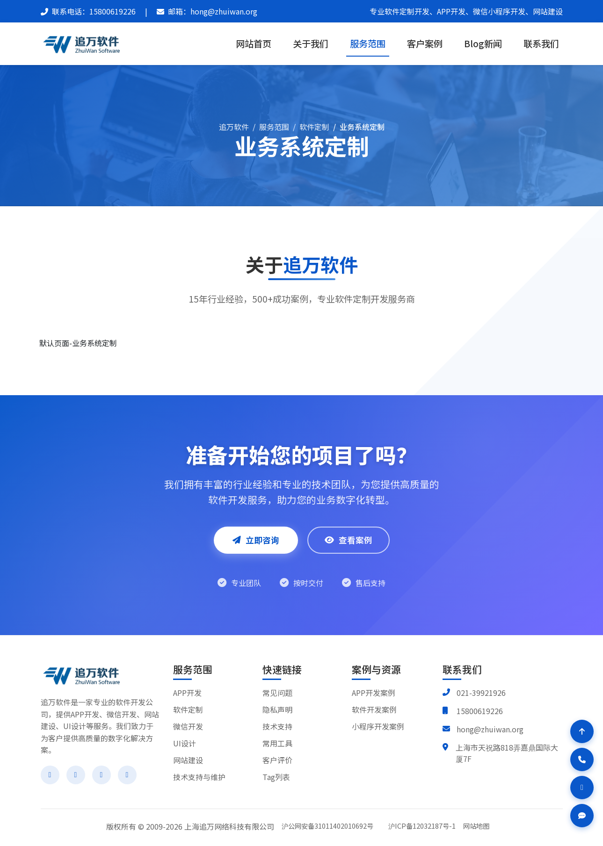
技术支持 (277, 726)
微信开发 (188, 726)
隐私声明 (277, 709)
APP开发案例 (373, 692)
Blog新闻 (483, 43)
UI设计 (184, 743)
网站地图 (476, 826)
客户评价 (277, 760)
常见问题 (277, 692)
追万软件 (234, 126)
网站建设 (188, 760)
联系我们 (541, 43)
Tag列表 (276, 776)
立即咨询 (255, 540)
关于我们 (310, 43)
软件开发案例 (374, 709)
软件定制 (314, 126)
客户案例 (425, 43)
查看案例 (348, 540)
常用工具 (277, 743)
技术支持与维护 (199, 776)
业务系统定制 (362, 126)
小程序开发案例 (378, 726)
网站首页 (253, 43)
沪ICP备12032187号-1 (422, 826)
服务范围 (367, 43)
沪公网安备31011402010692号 (327, 826)
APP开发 (187, 692)
